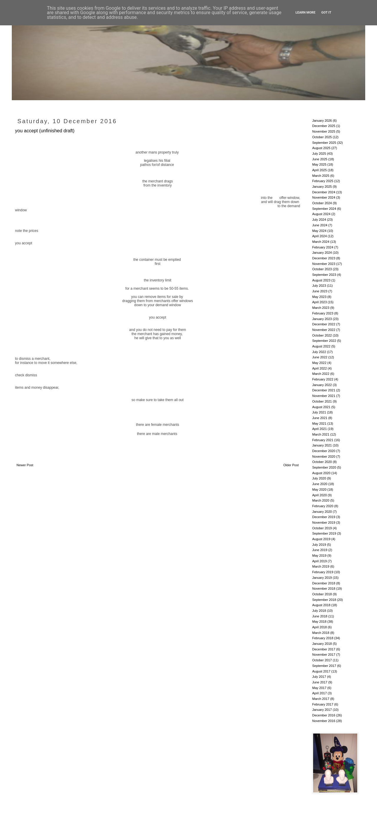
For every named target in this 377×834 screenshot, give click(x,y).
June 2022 (319, 357)
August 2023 (321, 280)
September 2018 (324, 599)
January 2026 (322, 120)
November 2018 (323, 588)
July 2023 (319, 285)
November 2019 (323, 522)
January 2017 (322, 709)
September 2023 (324, 274)
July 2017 (319, 676)
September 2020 (324, 467)
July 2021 (319, 412)
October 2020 (322, 462)
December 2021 (323, 390)
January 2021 (322, 445)
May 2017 (319, 688)
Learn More (305, 12)
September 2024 (324, 208)
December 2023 (323, 258)
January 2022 (322, 385)
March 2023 (320, 307)
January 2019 (322, 577)
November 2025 (323, 131)
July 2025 (319, 153)
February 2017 (322, 704)
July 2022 (319, 352)
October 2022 (322, 335)
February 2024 (322, 247)
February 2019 (322, 572)
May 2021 (319, 423)
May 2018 (319, 621)
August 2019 (321, 539)
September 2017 (324, 665)
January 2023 (322, 319)
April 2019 (319, 561)
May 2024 (319, 231)
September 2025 (324, 142)
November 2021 (323, 396)
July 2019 (319, 544)
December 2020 (323, 451)
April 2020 (319, 495)
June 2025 (319, 159)
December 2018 (323, 583)
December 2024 (323, 192)
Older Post (291, 465)
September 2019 (324, 533)
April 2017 (319, 693)
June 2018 (319, 616)
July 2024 (319, 219)
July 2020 (319, 478)
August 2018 (321, 605)
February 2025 (322, 181)
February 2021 (322, 440)
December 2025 (323, 126)
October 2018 (322, 594)
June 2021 (319, 418)
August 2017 (321, 671)
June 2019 (319, 550)
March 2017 (320, 699)
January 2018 (322, 643)
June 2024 (319, 225)
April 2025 (319, 170)
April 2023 (319, 302)
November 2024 (323, 197)
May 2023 (319, 297)
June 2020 (319, 484)
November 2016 (323, 721)
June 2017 (319, 682)
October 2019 (322, 528)
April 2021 (319, 429)
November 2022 (323, 330)
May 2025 (319, 164)
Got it (326, 12)
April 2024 (319, 236)
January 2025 (322, 186)
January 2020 (322, 511)
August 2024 (321, 214)
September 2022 (324, 340)
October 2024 (322, 203)
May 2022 (319, 363)
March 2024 (320, 241)
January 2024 (322, 252)
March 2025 (320, 175)
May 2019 (319, 555)
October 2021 (322, 401)
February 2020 (322, 506)
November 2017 (323, 654)
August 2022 (321, 346)
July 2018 (319, 610)
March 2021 (320, 434)
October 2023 (322, 269)
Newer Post (24, 465)
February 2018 (322, 638)
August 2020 (321, 473)
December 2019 (323, 517)
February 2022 (322, 379)
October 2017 (322, 660)
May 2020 (319, 489)
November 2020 (323, 456)
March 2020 (320, 500)
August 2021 (321, 407)
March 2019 (320, 566)
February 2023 (322, 313)
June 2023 (319, 291)
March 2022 (320, 373)
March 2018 (320, 632)
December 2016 (323, 715)
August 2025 (321, 148)
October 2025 (322, 137)
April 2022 (319, 368)
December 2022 (323, 324)
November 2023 (323, 264)
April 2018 (319, 627)
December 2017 (323, 649)
